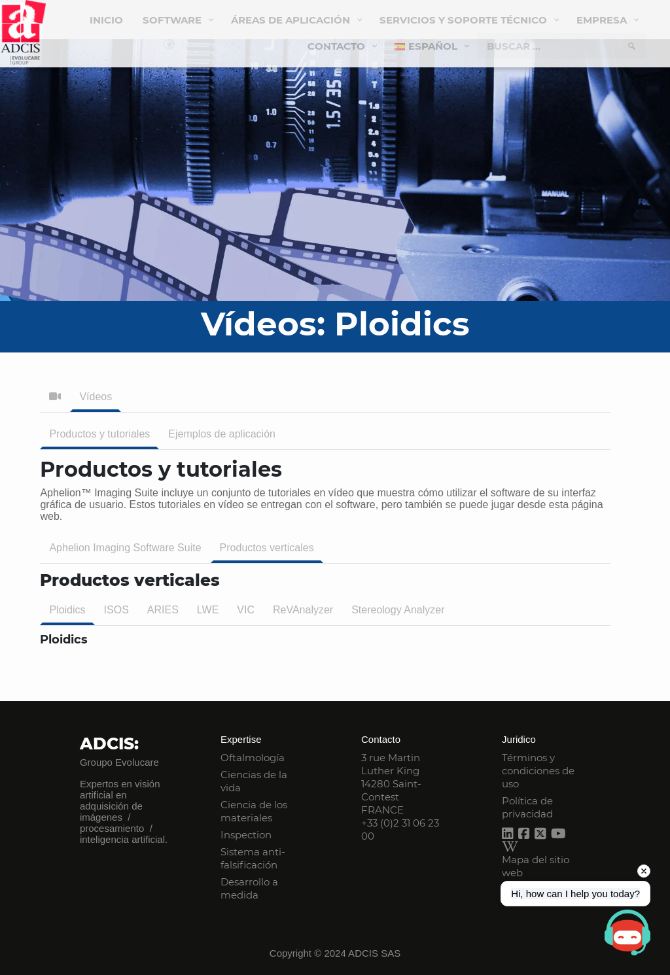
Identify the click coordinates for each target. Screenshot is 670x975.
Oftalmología (252, 757)
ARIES (163, 609)
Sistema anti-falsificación (252, 858)
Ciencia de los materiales (253, 811)
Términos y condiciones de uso (538, 770)
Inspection (246, 835)
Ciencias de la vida (253, 781)
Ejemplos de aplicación (221, 433)
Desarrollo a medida (249, 888)
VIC (246, 609)
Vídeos (95, 396)
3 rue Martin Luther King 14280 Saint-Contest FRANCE (391, 783)
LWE (208, 609)
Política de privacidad (527, 807)
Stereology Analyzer (397, 609)
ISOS (116, 609)
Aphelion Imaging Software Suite (125, 547)
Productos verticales (267, 547)
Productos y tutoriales (99, 433)
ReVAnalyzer (303, 609)
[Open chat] (627, 932)
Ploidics (67, 609)
